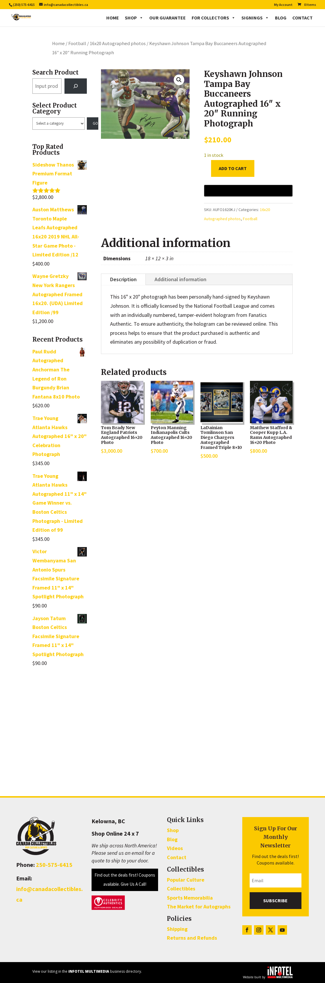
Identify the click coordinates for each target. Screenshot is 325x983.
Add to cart (233, 168)
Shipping (177, 929)
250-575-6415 (54, 864)
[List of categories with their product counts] (58, 123)
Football (77, 43)
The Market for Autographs (199, 906)
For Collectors (214, 18)
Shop (134, 18)
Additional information (180, 279)
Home (112, 18)
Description (123, 279)
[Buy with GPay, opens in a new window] (248, 191)
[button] (179, 80)
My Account (283, 5)
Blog (280, 18)
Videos (175, 848)
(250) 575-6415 (24, 4)
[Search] (75, 86)
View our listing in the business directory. (87, 971)
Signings (255, 18)
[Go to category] (93, 123)
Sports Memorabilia (190, 897)
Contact (302, 18)
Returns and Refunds (192, 937)
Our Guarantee (167, 18)
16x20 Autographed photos (118, 43)
